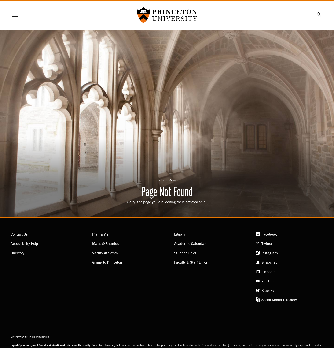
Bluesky (267, 290)
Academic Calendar (190, 243)
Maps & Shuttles (105, 243)
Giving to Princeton (107, 262)
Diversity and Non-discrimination (30, 336)
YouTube (268, 281)
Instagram (269, 253)
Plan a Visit (101, 234)
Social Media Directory (279, 299)
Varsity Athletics (105, 253)
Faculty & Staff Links (190, 262)
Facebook (269, 234)
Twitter (266, 243)
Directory (17, 253)
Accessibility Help (24, 243)
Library (179, 234)
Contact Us (19, 234)
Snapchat (269, 262)
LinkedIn (268, 271)
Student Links (185, 253)
